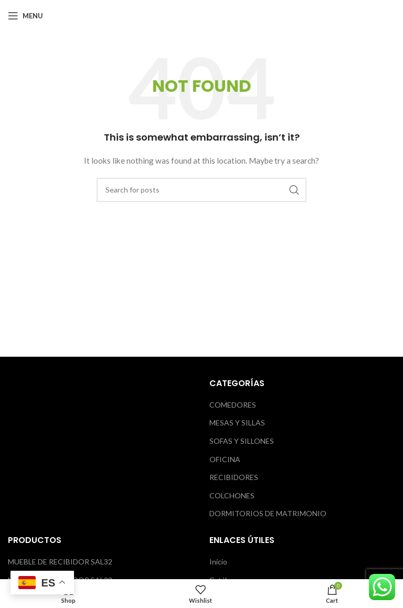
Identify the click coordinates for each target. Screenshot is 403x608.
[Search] (201, 190)
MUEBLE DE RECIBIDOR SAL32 (60, 561)
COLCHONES (231, 495)
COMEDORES (232, 404)
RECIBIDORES (233, 477)
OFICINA (224, 459)
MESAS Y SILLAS (237, 422)
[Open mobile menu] (25, 15)
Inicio (218, 561)
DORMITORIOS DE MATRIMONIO (267, 513)
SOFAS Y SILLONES (241, 440)
